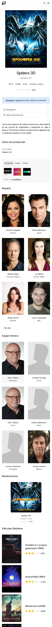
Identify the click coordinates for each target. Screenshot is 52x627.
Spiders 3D (26, 516)
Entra (18, 100)
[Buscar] (44, 3)
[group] (26, 163)
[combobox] (26, 109)
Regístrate (10, 100)
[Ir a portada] (4, 3)
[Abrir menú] (48, 3)
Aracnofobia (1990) (35, 576)
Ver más (7, 328)
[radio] (9, 163)
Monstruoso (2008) (35, 606)
